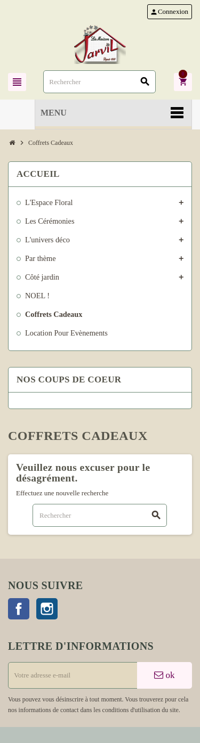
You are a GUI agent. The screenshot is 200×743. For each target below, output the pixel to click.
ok (164, 675)
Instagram (47, 608)
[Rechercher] (99, 81)
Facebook (18, 608)
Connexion (169, 11)
